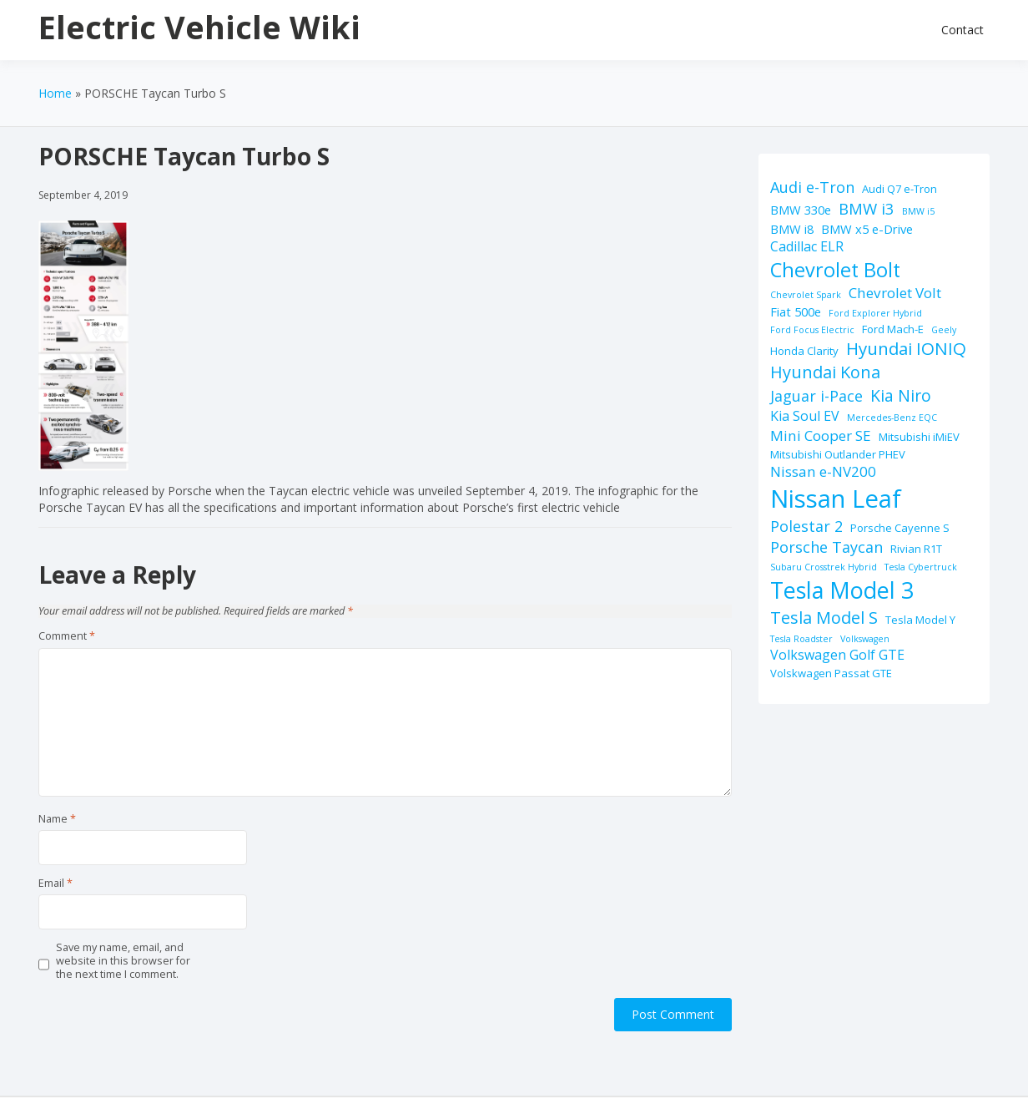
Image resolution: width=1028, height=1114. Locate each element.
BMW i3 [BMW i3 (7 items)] (866, 208)
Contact (962, 30)
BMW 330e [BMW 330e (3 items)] (800, 209)
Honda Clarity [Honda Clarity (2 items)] (804, 350)
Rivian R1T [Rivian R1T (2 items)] (916, 548)
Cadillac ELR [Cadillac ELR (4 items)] (807, 246)
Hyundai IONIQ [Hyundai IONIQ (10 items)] (906, 348)
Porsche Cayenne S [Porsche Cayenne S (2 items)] (900, 527)
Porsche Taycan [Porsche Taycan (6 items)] (826, 547)
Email (55, 883)
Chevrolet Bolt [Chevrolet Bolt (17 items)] (835, 269)
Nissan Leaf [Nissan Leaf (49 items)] (835, 498)
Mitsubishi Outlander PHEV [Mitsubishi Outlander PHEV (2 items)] (837, 454)
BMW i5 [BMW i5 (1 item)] (918, 211)
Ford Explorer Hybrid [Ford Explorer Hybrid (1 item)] (875, 313)
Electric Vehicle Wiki (199, 26)
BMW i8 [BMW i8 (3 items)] (792, 228)
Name (57, 819)
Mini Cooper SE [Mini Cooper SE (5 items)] (820, 435)
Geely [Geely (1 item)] (943, 330)
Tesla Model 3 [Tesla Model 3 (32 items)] (842, 590)
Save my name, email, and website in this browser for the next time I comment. (123, 961)
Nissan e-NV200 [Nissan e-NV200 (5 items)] (823, 471)
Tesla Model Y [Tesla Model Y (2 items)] (920, 619)
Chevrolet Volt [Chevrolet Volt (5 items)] (895, 292)
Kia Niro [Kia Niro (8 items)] (900, 395)
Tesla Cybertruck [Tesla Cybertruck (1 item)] (920, 567)
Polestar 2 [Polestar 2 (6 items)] (806, 526)
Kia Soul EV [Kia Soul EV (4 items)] (804, 416)
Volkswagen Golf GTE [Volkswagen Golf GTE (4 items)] (837, 655)
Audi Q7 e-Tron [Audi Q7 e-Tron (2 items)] (899, 188)
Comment (66, 636)
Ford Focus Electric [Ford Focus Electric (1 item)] (812, 330)
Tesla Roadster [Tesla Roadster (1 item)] (801, 639)
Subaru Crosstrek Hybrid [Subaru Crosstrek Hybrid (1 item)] (823, 567)
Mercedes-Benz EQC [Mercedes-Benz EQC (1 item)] (892, 417)
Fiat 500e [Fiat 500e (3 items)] (795, 311)
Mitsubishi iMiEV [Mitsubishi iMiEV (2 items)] (919, 436)
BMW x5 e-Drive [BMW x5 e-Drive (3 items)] (867, 228)
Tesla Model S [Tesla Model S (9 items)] (824, 617)
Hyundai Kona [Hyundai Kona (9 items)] (825, 372)
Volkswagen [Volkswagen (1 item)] (864, 639)
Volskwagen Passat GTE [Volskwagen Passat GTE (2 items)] (831, 673)
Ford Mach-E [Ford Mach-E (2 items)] (893, 329)
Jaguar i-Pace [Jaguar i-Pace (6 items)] (816, 396)
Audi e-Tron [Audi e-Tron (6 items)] (812, 187)
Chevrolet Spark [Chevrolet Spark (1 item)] (805, 295)
